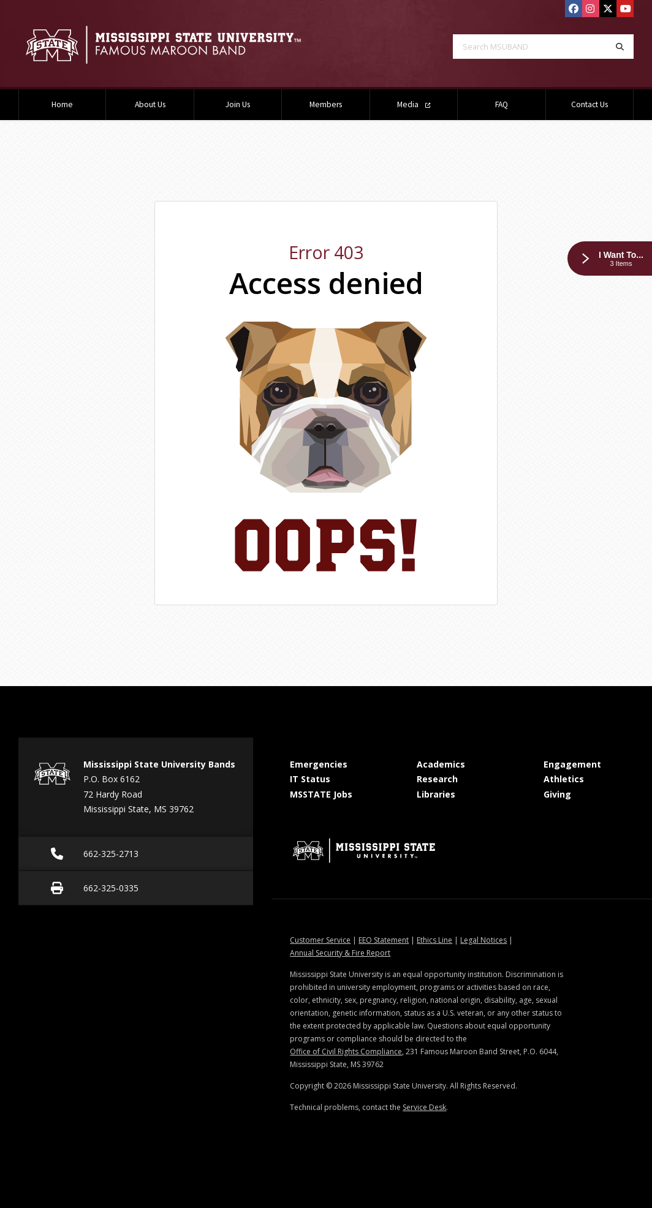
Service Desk (424, 1107)
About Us (150, 104)
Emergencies (318, 764)
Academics (441, 764)
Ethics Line (434, 940)
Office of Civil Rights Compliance (346, 1051)
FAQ (501, 104)
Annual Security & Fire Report (340, 953)
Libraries (436, 794)
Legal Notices (483, 940)
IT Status (310, 779)
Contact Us (589, 104)
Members (325, 104)
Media (413, 104)
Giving (557, 794)
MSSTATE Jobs (321, 794)
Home (62, 104)
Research (437, 779)
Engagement (572, 764)
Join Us (238, 104)
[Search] (620, 46)
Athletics (564, 779)
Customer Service (320, 940)
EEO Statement (383, 940)
